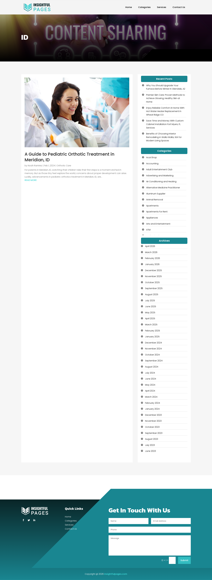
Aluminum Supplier (155, 193)
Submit (184, 560)
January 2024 (152, 408)
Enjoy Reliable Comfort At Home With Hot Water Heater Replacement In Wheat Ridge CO (165, 111)
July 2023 (150, 445)
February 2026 (152, 258)
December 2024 (153, 342)
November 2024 (153, 348)
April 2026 (150, 246)
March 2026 (151, 252)
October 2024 (152, 354)
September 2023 (153, 433)
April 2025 (150, 318)
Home (128, 7)
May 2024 (150, 384)
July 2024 (150, 372)
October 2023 (152, 427)
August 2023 (151, 439)
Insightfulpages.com (115, 574)
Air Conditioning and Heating (161, 181)
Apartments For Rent (157, 211)
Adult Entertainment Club (159, 169)
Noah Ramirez (35, 165)
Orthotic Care (64, 165)
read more (31, 180)
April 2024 (150, 390)
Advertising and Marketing (159, 175)
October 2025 (152, 282)
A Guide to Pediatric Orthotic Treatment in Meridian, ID (69, 157)
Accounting (152, 163)
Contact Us (179, 7)
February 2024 (152, 403)
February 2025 (152, 330)
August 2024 (151, 366)
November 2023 (153, 420)
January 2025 (152, 336)
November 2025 (153, 276)
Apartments (152, 205)
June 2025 (150, 306)
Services (161, 7)
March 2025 (151, 324)
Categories (144, 7)
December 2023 (153, 415)
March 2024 (151, 396)
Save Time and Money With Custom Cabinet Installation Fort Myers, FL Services (165, 124)
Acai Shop (151, 157)
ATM (148, 229)
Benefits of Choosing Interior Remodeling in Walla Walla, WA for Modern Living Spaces (164, 137)
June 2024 (150, 378)
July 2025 (150, 300)
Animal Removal (154, 199)
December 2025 (153, 270)
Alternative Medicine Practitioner (163, 187)
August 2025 (151, 294)
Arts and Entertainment (158, 223)
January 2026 (152, 264)
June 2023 (150, 451)
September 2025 (154, 288)
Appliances (152, 217)
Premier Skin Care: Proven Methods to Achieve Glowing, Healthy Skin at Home (165, 98)
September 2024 (154, 360)
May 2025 (150, 312)
